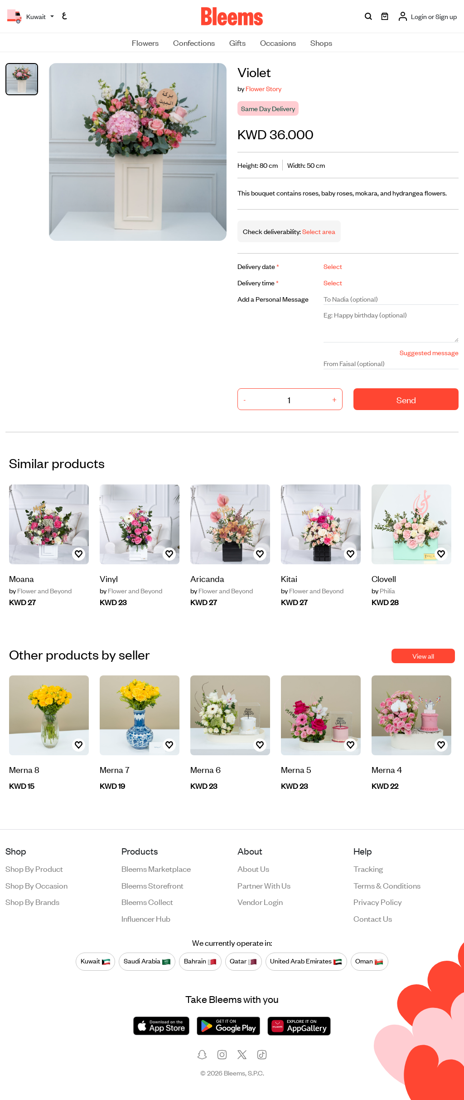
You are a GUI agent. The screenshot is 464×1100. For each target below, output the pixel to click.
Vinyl (109, 578)
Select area (318, 231)
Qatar (243, 961)
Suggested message (429, 352)
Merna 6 (205, 769)
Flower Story (263, 88)
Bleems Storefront (152, 885)
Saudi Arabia (147, 961)
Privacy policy (377, 901)
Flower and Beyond (40, 590)
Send (406, 399)
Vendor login (260, 901)
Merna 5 (296, 769)
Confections (194, 42)
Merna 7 (115, 769)
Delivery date (258, 266)
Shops (321, 42)
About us (253, 868)
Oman (369, 961)
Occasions (278, 42)
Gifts (237, 42)
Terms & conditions (386, 885)
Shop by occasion (36, 885)
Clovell (384, 578)
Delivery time (258, 282)
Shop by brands (32, 901)
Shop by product (34, 868)
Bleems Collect (147, 901)
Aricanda (207, 578)
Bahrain (200, 961)
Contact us (372, 918)
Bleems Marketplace (156, 868)
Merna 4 (387, 769)
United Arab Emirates (306, 961)
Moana (21, 578)
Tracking (368, 868)
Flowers (145, 42)
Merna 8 (24, 769)
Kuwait (96, 961)
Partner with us (263, 885)
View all (423, 655)
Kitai (289, 578)
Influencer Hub (145, 918)
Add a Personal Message (273, 298)
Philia (383, 590)
